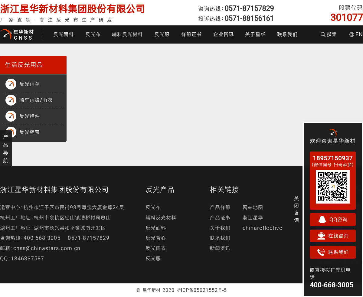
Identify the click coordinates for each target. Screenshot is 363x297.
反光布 (93, 34)
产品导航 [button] (5, 149)
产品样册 (220, 207)
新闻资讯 (220, 248)
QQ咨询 (333, 219)
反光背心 (156, 237)
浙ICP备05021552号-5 (201, 290)
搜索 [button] (329, 34)
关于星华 (255, 34)
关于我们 (220, 227)
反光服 (162, 34)
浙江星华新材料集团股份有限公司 (72, 9)
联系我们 (287, 34)
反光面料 (63, 34)
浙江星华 (253, 217)
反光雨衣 (156, 248)
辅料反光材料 (127, 34)
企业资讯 (223, 34)
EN (356, 34)
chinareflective (263, 227)
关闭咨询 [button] (296, 209)
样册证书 (191, 34)
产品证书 (220, 217)
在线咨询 (333, 236)
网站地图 (253, 207)
